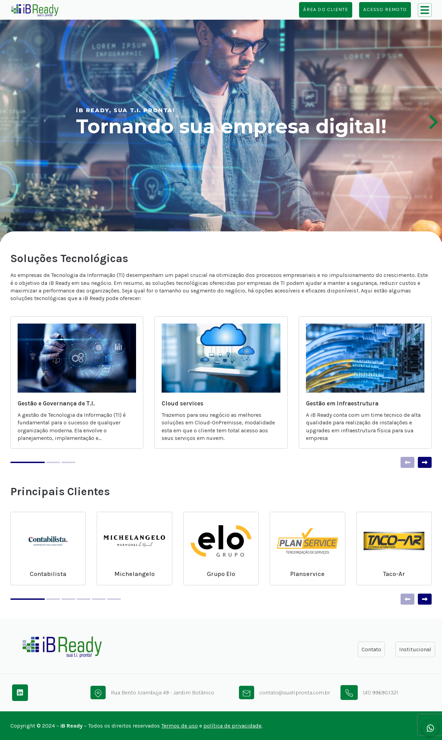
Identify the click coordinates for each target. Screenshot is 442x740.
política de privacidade (232, 725)
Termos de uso (179, 725)
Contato (371, 649)
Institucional (415, 649)
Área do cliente (325, 9)
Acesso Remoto (385, 9)
